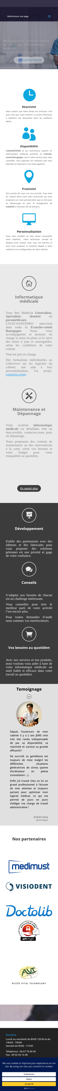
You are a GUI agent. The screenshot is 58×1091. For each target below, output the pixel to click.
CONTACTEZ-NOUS (29, 61)
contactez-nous (16, 374)
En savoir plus (29, 488)
